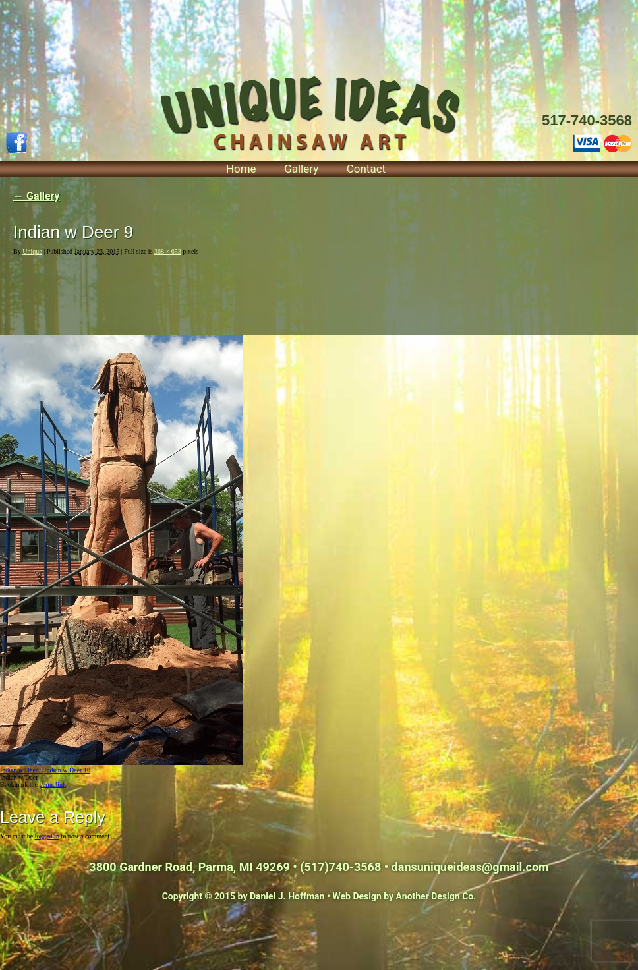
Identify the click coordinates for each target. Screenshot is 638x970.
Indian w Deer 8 (21, 770)
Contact (366, 168)
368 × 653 (167, 251)
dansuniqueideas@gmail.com (470, 867)
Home (241, 168)
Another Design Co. (436, 896)
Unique (32, 251)
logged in (47, 836)
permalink (52, 784)
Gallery (301, 168)
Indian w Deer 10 (67, 770)
